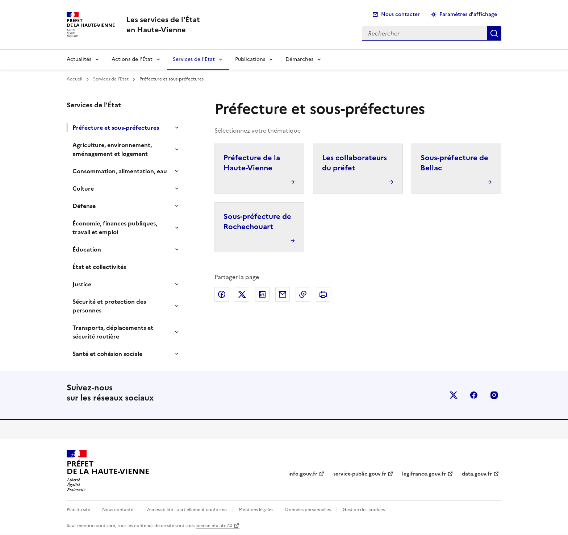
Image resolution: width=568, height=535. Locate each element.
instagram (494, 395)
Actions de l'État (132, 59)
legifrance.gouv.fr (424, 474)
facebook (474, 395)
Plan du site (78, 509)
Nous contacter (400, 14)
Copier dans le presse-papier (303, 294)
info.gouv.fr (302, 474)
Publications (250, 59)
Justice (81, 284)
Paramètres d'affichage (468, 14)
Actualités (79, 59)
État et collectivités (99, 266)
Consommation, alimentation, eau (119, 171)
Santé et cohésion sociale (107, 353)
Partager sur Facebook (221, 294)
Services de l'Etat (194, 59)
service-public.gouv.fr (359, 474)
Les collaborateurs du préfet (354, 162)
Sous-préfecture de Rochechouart (257, 221)
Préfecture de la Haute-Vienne (252, 162)
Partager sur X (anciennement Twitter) (242, 294)
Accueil (75, 79)
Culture (83, 188)
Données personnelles (308, 509)
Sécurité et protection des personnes (109, 306)
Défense (84, 206)
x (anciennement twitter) (453, 395)
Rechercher (494, 33)
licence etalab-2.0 (214, 525)
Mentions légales (256, 509)
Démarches (299, 59)
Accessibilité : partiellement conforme (187, 509)
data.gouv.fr (477, 474)
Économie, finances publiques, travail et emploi (114, 227)
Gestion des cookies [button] (364, 509)
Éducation (86, 249)
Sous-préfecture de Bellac (454, 162)
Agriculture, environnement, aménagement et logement (112, 149)
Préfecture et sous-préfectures (115, 127)
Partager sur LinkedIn (262, 294)
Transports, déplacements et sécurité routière (112, 332)
